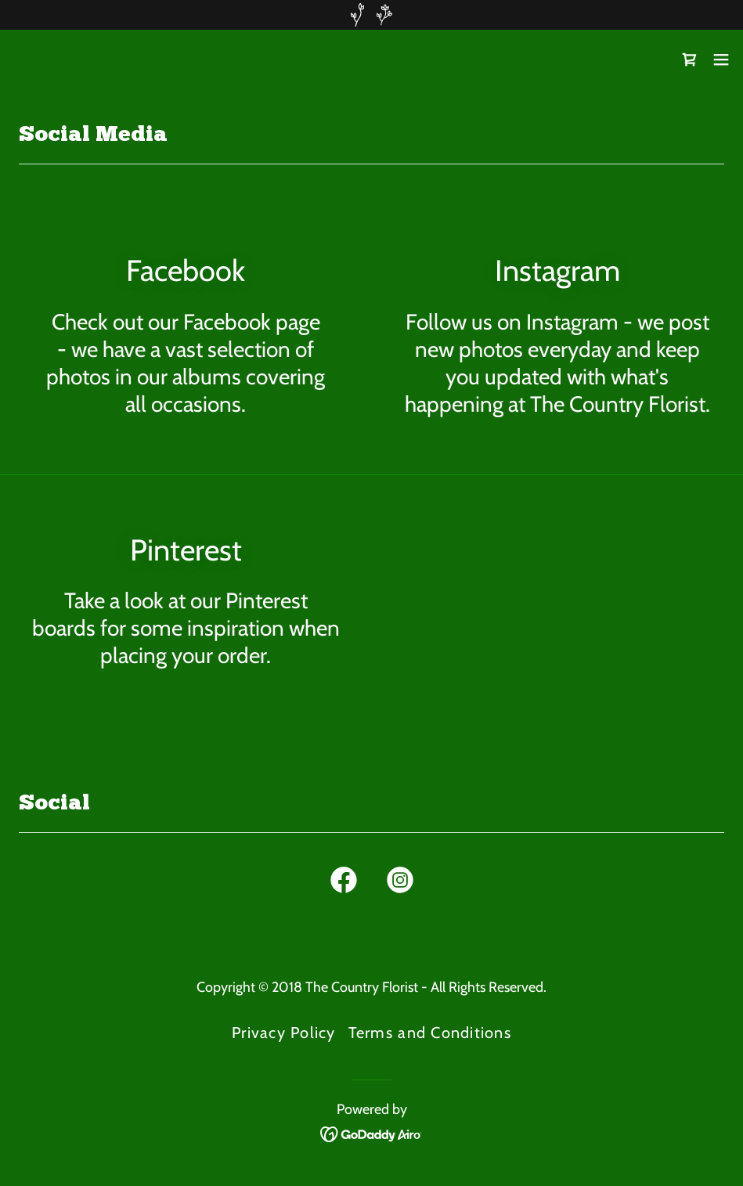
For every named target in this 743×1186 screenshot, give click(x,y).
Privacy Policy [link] (284, 1032)
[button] (721, 59)
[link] (36, 59)
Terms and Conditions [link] (429, 1032)
